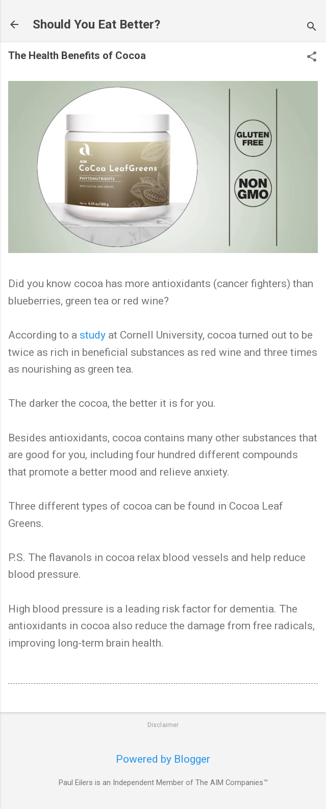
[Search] (312, 27)
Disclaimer (163, 725)
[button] (312, 57)
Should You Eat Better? (96, 24)
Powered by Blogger (163, 759)
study (93, 335)
